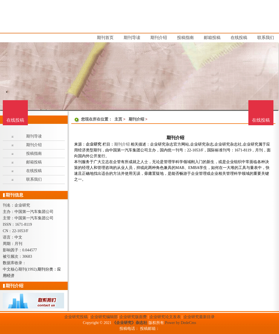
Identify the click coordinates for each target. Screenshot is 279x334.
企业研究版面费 (133, 317)
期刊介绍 (136, 119)
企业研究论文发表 (165, 317)
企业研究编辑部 (104, 317)
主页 (118, 119)
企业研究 (93, 144)
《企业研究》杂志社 (129, 323)
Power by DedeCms (180, 323)
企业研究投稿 (76, 317)
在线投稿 (261, 120)
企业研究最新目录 (199, 317)
